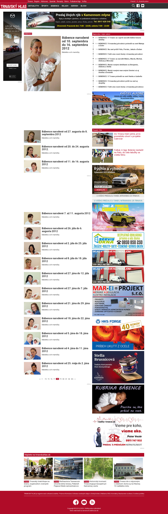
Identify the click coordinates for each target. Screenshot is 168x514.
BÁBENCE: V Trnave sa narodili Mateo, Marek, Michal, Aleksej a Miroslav (120, 60)
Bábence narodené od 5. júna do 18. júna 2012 (65, 335)
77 (54, 379)
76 (51, 379)
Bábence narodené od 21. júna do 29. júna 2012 (66, 305)
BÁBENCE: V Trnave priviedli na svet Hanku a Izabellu (120, 76)
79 (61, 379)
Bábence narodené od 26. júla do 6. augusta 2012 (62, 230)
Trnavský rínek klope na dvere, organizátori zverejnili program (36, 483)
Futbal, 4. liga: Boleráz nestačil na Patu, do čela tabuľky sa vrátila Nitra (128, 152)
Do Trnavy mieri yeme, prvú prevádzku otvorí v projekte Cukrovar (127, 136)
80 (63, 379)
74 (46, 379)
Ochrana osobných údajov (81, 494)
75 (48, 379)
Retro (67, 1)
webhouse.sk (93, 510)
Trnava (30, 1)
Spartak (52, 1)
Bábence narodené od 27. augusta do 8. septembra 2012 (65, 133)
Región (36, 1)
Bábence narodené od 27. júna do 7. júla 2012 (64, 290)
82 (69, 379)
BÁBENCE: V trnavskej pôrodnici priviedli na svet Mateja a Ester (121, 45)
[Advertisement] (43, 112)
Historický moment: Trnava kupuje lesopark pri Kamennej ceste (95, 483)
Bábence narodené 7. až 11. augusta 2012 (66, 213)
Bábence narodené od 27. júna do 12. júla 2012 (65, 275)
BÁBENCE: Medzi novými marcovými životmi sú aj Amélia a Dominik (119, 71)
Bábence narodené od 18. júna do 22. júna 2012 (66, 320)
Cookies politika (138, 494)
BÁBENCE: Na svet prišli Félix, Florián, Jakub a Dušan (120, 49)
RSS (109, 494)
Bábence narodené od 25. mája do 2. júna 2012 (65, 365)
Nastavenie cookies (125, 494)
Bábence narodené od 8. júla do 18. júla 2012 (64, 260)
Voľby (84, 1)
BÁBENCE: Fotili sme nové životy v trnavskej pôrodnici (121, 54)
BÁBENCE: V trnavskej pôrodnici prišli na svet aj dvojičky (118, 82)
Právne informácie (65, 494)
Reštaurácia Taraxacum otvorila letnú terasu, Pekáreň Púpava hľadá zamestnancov (67, 483)
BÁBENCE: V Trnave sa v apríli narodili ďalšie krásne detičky (120, 39)
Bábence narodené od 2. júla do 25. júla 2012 (64, 245)
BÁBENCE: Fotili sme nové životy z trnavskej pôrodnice (121, 87)
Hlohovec (44, 1)
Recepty (60, 1)
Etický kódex (95, 494)
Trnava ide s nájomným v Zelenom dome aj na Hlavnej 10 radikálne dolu (127, 483)
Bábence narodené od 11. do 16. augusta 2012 (65, 163)
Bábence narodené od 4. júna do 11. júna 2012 (65, 350)
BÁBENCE (55, 6)
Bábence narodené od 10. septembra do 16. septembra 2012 (75, 43)
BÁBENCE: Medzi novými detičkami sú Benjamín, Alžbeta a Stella (118, 66)
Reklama (104, 494)
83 (72, 379)
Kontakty (114, 494)
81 (66, 379)
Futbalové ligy (75, 1)
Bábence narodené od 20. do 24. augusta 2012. (65, 148)
